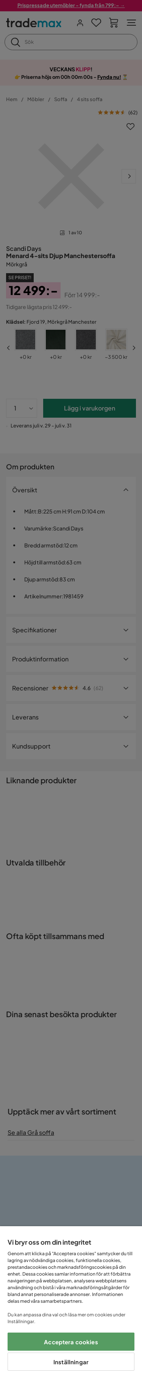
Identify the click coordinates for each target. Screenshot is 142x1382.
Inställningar (71, 1361)
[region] (71, 1304)
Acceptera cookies (71, 1341)
